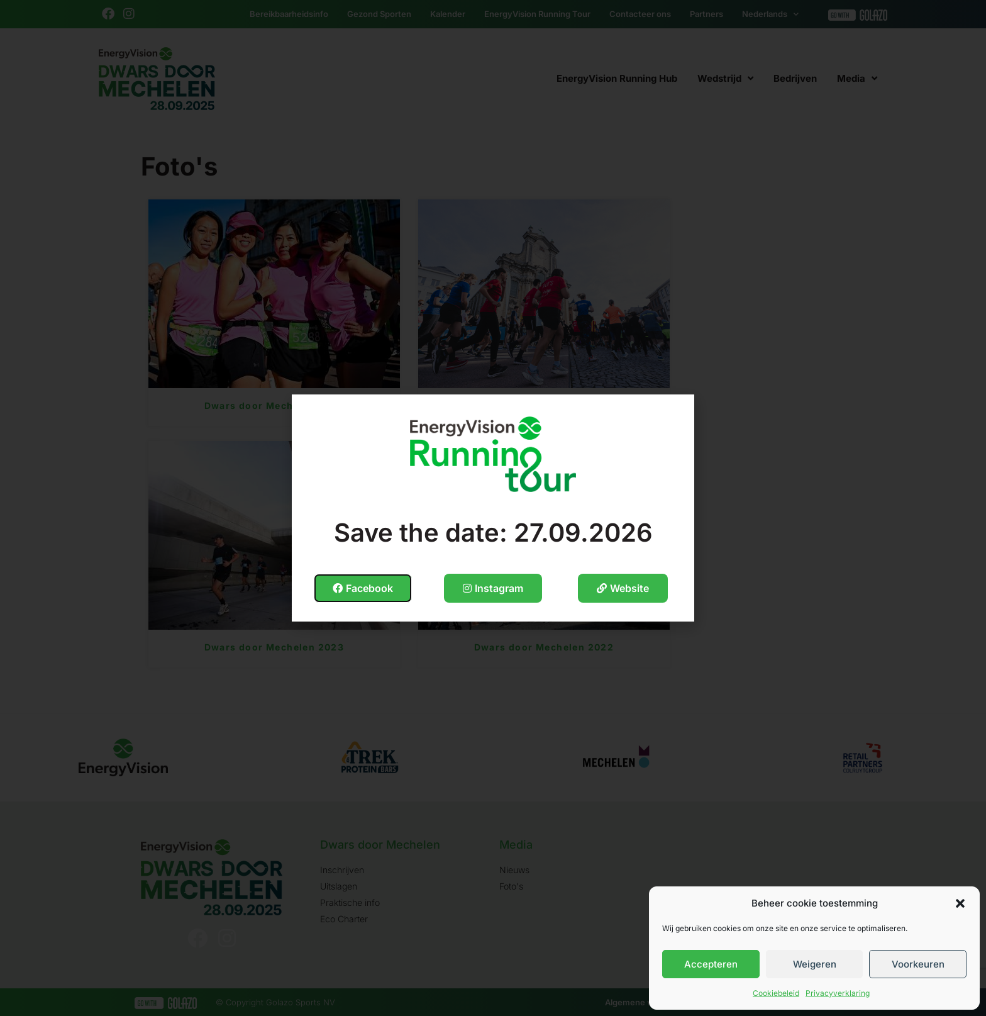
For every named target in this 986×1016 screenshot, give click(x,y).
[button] (960, 903)
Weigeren (814, 964)
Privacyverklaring (838, 993)
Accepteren (711, 964)
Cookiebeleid (776, 993)
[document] (493, 508)
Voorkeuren (918, 964)
